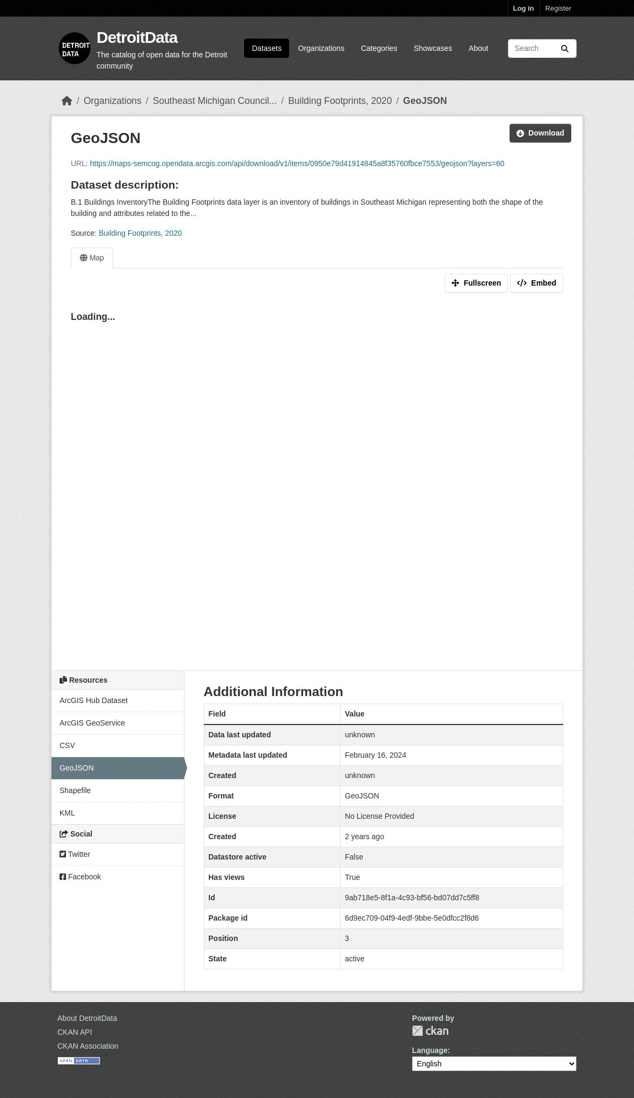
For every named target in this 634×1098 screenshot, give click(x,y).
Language (429, 1050)
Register (558, 8)
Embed (536, 283)
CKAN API (74, 1032)
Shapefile (75, 790)
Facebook (80, 876)
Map (92, 257)
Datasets (267, 48)
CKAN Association (88, 1046)
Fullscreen (476, 283)
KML (67, 813)
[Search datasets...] (542, 48)
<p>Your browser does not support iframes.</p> (317, 480)
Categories (379, 48)
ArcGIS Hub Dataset (94, 700)
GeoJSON (425, 100)
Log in (523, 8)
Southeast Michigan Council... (215, 100)
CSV (67, 745)
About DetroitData (87, 1018)
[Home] (67, 100)
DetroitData (137, 37)
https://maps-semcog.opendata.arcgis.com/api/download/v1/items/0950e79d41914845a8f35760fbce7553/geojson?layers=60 (297, 163)
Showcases (433, 48)
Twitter (75, 854)
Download (540, 133)
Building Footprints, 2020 (340, 100)
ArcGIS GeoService (92, 723)
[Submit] (565, 48)
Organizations (321, 48)
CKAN (430, 1030)
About (479, 48)
